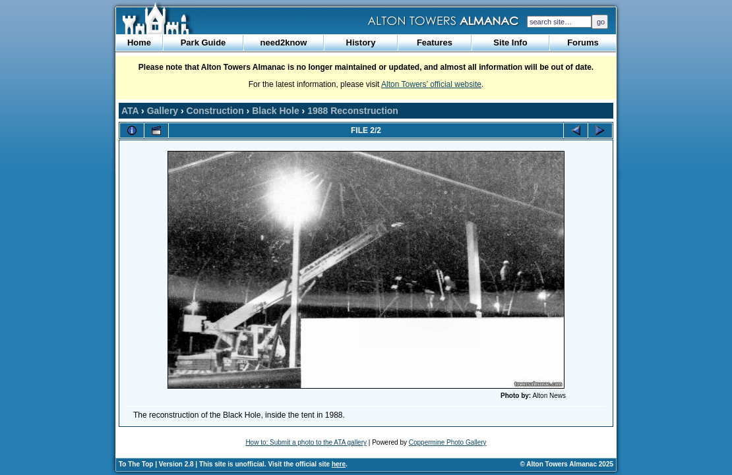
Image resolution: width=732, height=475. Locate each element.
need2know (283, 42)
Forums (583, 42)
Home (139, 42)
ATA (129, 110)
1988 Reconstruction (352, 110)
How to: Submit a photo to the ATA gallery (306, 442)
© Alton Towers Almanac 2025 (566, 464)
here (339, 464)
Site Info (510, 42)
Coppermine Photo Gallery (448, 442)
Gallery (162, 110)
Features (434, 42)
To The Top (136, 464)
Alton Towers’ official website (431, 84)
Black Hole (275, 110)
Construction (215, 110)
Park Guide (203, 42)
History (361, 42)
